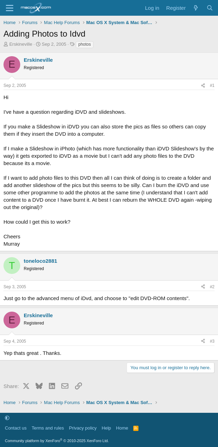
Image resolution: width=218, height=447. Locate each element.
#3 (212, 341)
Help (106, 428)
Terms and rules (48, 428)
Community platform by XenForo (57, 441)
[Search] (210, 7)
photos (84, 44)
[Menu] (9, 8)
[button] (7, 418)
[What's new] (196, 7)
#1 (212, 85)
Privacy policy (83, 428)
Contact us (16, 428)
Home (122, 428)
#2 (212, 286)
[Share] (203, 86)
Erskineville (20, 44)
